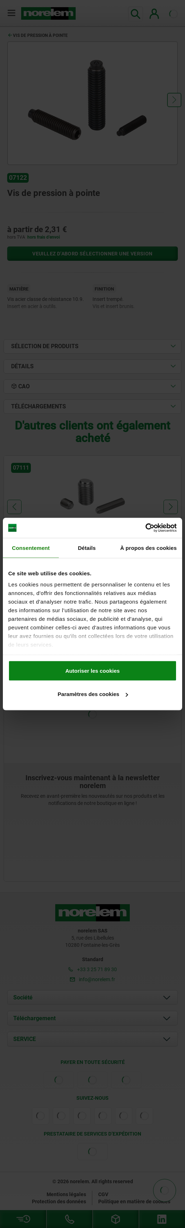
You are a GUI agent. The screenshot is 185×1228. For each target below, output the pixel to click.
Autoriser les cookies (92, 670)
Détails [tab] (87, 548)
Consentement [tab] (30, 548)
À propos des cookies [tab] (148, 548)
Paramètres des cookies (93, 694)
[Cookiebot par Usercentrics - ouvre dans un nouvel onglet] (145, 528)
